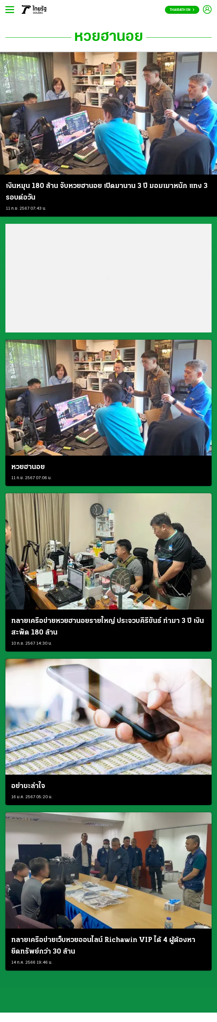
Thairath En (182, 10)
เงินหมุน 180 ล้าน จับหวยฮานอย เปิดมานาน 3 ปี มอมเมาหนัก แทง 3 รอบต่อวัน (107, 192)
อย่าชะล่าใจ (28, 786)
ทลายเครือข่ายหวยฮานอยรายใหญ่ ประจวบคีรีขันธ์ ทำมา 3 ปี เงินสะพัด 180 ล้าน (107, 626)
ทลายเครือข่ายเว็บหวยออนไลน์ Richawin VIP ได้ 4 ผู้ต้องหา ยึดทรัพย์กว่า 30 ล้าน (103, 946)
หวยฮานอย (108, 37)
